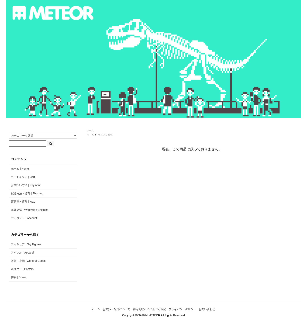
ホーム (90, 130)
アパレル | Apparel (22, 252)
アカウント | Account (24, 218)
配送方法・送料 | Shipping (27, 193)
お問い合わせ (207, 309)
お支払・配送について (116, 309)
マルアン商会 (105, 135)
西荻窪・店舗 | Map (23, 201)
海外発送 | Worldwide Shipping (29, 209)
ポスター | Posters (22, 269)
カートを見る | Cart (23, 176)
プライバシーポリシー (182, 309)
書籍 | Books (18, 277)
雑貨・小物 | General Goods (28, 260)
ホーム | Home (20, 168)
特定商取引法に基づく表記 (149, 309)
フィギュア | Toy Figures (26, 244)
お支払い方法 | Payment (26, 185)
